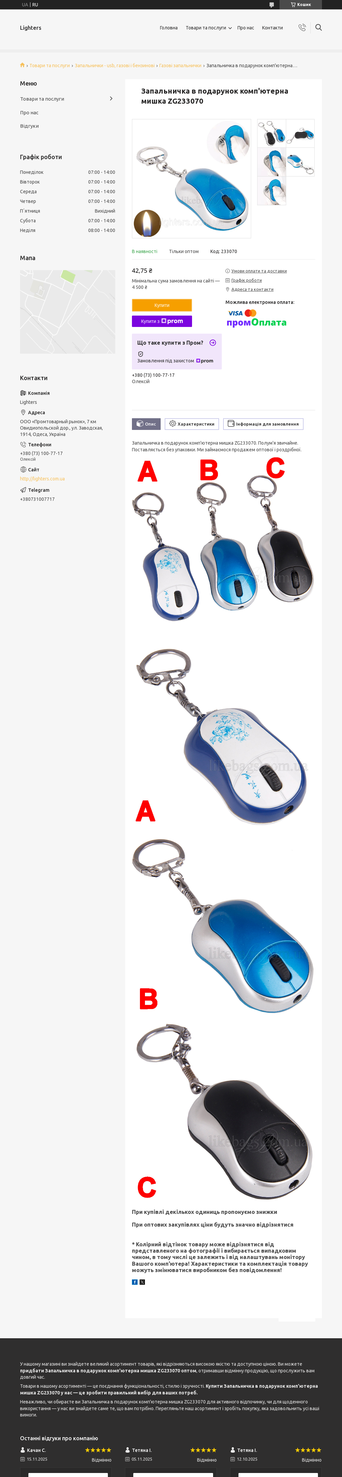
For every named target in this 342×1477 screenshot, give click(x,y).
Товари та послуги (206, 27)
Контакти (272, 27)
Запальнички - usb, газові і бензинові (115, 65)
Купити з (162, 321)
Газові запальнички (180, 65)
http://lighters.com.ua (42, 478)
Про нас (245, 27)
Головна (169, 27)
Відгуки (29, 126)
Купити (162, 305)
